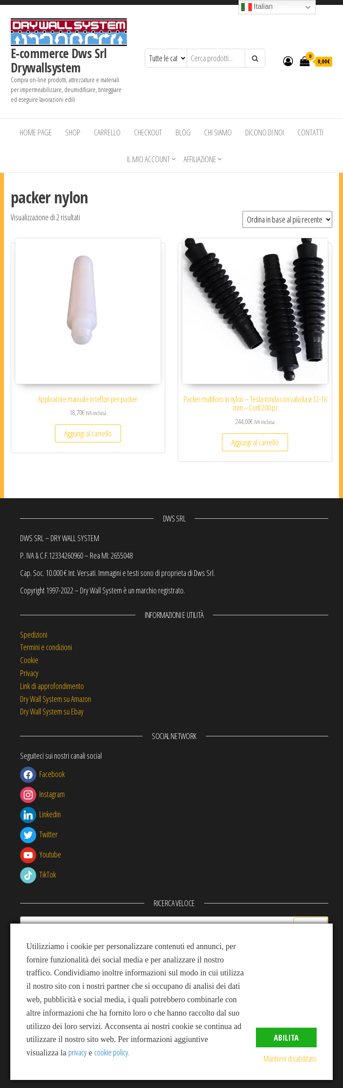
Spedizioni (33, 634)
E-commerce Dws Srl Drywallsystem (59, 60)
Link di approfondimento (52, 686)
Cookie (29, 660)
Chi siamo (218, 132)
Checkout (148, 132)
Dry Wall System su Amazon (55, 698)
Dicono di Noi (264, 132)
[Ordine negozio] (287, 219)
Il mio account (148, 159)
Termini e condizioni (46, 647)
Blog (183, 132)
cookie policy (111, 1052)
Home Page (36, 132)
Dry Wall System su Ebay (52, 711)
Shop (72, 132)
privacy (77, 1052)
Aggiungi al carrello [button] (88, 433)
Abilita (286, 1037)
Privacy (29, 673)
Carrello (107, 132)
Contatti (310, 132)
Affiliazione (200, 159)
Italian (257, 7)
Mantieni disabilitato (290, 1058)
